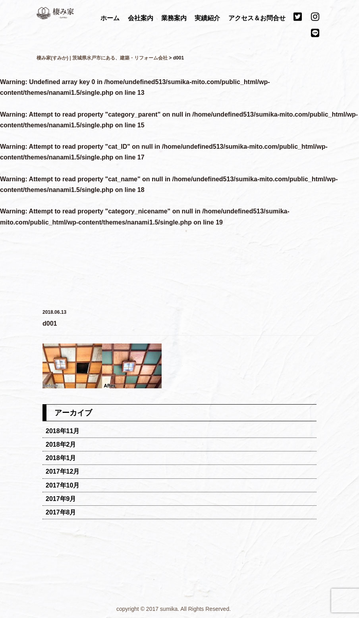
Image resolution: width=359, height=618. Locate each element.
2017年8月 (61, 512)
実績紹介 (208, 18)
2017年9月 (61, 498)
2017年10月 (62, 485)
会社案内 (141, 18)
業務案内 (174, 18)
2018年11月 (62, 431)
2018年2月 (61, 444)
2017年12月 (62, 471)
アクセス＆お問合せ (257, 18)
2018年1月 (61, 458)
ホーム (110, 18)
